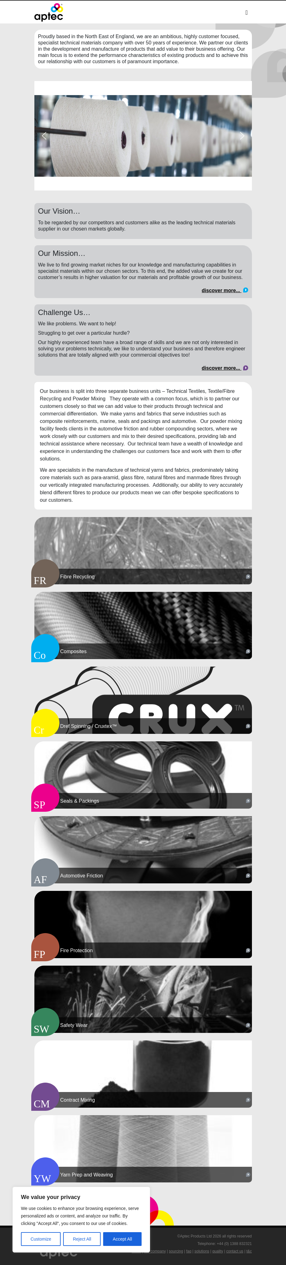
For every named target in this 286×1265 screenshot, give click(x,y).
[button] (44, 136)
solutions (201, 1251)
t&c (249, 1251)
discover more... (225, 290)
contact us (234, 1251)
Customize (41, 1239)
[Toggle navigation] (246, 12)
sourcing (176, 1251)
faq (189, 1251)
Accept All (122, 1239)
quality (217, 1251)
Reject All (82, 1239)
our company (155, 1251)
